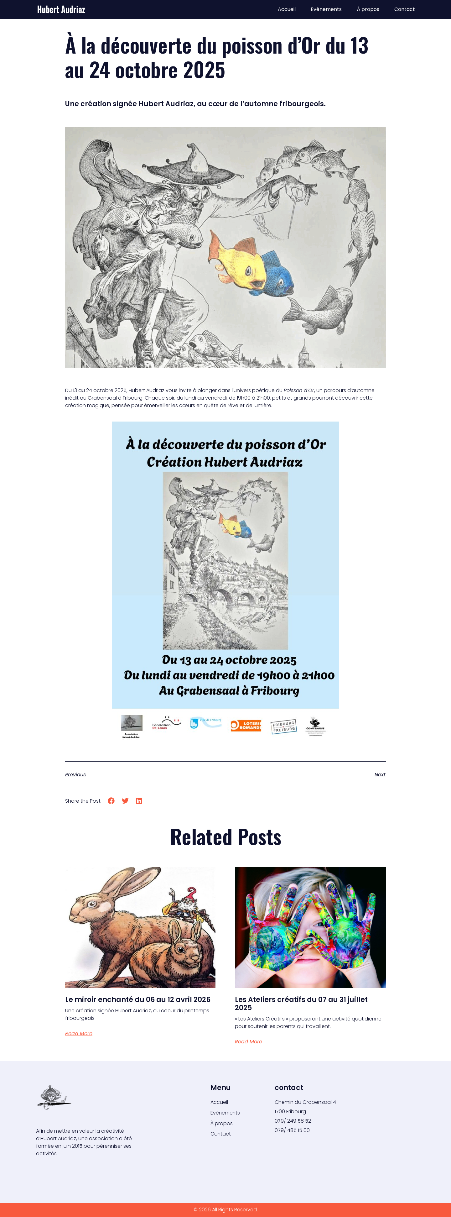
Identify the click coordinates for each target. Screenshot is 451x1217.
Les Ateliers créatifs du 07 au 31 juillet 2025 (301, 1004)
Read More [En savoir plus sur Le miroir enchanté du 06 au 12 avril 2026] (78, 1033)
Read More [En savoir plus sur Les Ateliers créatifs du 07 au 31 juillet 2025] (248, 1041)
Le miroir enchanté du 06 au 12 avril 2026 (137, 1000)
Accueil (287, 9)
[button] (111, 801)
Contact (404, 9)
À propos (368, 9)
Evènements (326, 9)
